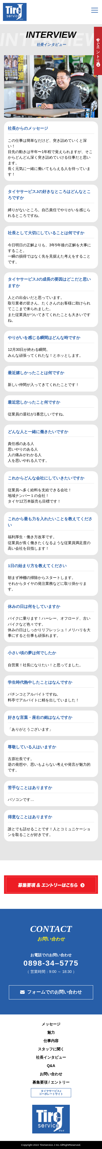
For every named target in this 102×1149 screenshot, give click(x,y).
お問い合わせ (51, 1074)
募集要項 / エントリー (51, 1082)
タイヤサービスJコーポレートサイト (51, 1092)
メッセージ (51, 1024)
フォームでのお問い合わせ (54, 992)
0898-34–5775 (50, 963)
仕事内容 (51, 1041)
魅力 (51, 1032)
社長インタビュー (51, 1057)
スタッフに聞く (51, 1049)
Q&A (51, 1066)
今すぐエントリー (98, 48)
